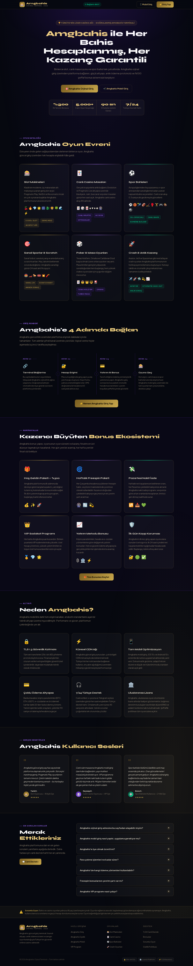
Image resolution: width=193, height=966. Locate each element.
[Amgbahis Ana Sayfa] (33, 4)
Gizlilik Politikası (150, 947)
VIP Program (76, 947)
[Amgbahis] (42, 927)
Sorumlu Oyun (149, 942)
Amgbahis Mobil (78, 942)
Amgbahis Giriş (77, 932)
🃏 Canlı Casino (114, 937)
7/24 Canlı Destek (151, 932)
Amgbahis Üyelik (78, 937)
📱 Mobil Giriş (146, 4)
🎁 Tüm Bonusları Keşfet (96, 577)
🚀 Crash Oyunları (114, 947)
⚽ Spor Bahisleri (114, 942)
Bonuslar (147, 937)
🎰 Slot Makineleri (114, 932)
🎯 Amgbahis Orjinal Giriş (79, 88)
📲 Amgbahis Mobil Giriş (115, 88)
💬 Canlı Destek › (30, 861)
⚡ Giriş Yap (165, 4)
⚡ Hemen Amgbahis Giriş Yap (96, 403)
